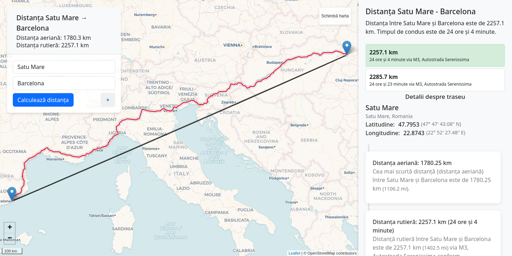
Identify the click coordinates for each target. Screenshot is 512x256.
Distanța (30, 17)
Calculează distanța (43, 100)
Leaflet (294, 253)
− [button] (9, 238)
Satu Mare (62, 17)
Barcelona (32, 28)
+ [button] (9, 228)
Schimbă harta (335, 16)
